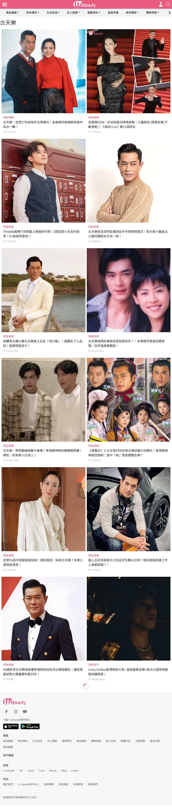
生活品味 (52, 12)
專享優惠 (8, 747)
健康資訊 (92, 12)
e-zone (74, 770)
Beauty (53, 770)
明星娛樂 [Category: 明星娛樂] (8, 117)
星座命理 (113, 12)
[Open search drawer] (168, 4)
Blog (63, 770)
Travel (30, 770)
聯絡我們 (93, 784)
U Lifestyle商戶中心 (28, 784)
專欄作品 (125, 741)
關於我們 (8, 784)
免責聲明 (49, 784)
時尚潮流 (31, 12)
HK (21, 770)
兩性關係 (131, 12)
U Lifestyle (8, 770)
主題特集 (140, 741)
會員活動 (155, 741)
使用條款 (63, 784)
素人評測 (111, 741)
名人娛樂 (72, 12)
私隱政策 (78, 784)
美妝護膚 (11, 12)
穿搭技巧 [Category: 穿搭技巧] (93, 664)
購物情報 (151, 12)
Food (41, 770)
